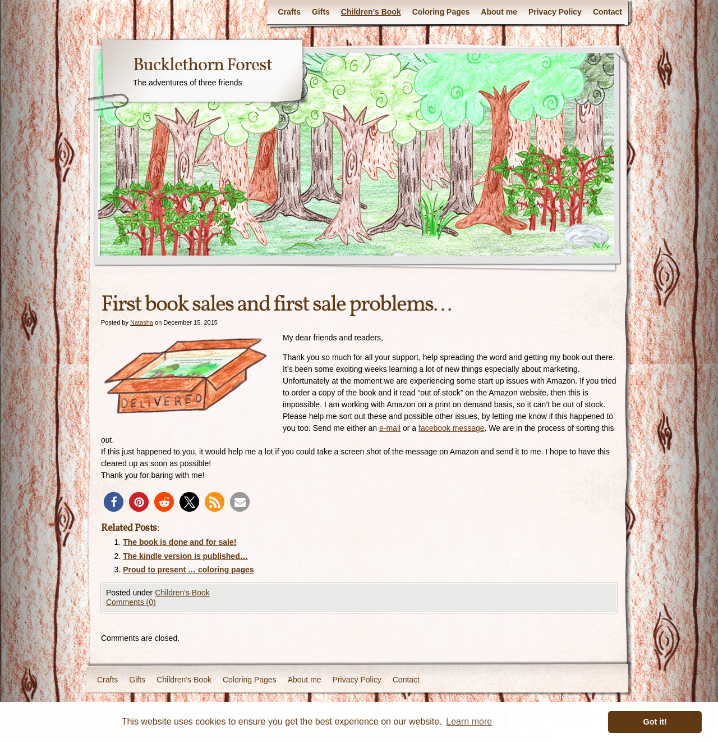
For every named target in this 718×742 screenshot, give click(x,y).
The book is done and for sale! (179, 542)
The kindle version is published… (185, 556)
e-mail (390, 428)
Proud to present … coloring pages (188, 569)
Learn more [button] (469, 721)
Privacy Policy (555, 11)
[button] (113, 502)
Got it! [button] (655, 721)
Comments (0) (131, 602)
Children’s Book (371, 11)
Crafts (289, 11)
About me (499, 11)
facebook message (451, 428)
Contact (607, 11)
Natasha (141, 322)
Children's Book (182, 592)
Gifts (321, 11)
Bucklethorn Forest (202, 65)
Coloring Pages (441, 11)
